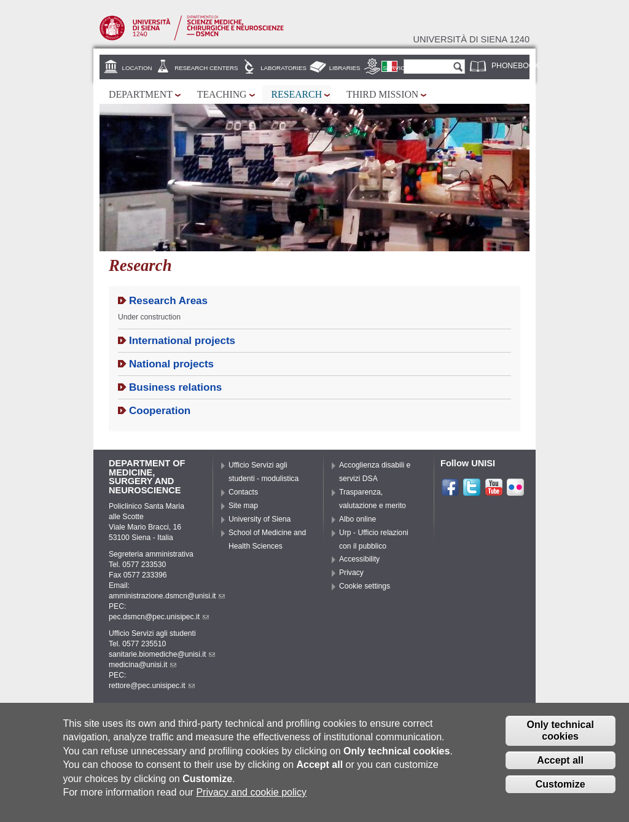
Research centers (206, 68)
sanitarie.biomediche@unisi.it (162, 654)
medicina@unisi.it (142, 664)
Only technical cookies (559, 739)
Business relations (175, 387)
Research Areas (168, 301)
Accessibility (359, 559)
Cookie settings (364, 586)
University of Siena (260, 519)
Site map (243, 505)
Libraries (345, 68)
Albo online (357, 519)
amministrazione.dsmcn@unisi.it (167, 596)
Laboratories (283, 68)
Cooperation (159, 411)
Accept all (560, 769)
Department (141, 94)
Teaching (222, 94)
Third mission (382, 94)
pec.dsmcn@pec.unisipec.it (159, 617)
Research (297, 94)
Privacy (351, 572)
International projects (182, 340)
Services (398, 68)
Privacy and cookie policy (251, 800)
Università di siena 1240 (471, 39)
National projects (171, 364)
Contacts (243, 492)
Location (137, 68)
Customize (560, 792)
